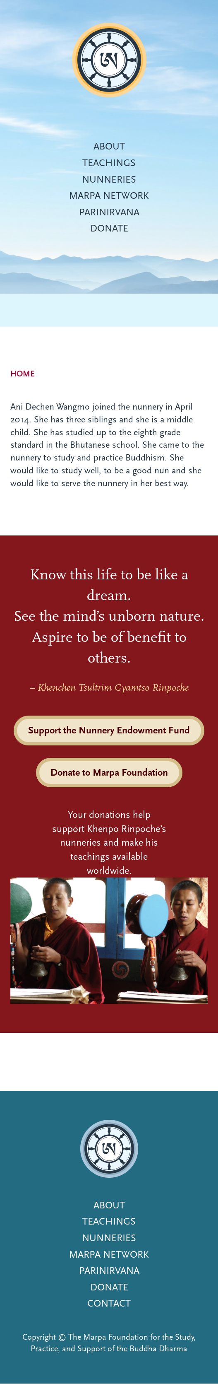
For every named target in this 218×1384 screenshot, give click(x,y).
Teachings (109, 163)
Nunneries (109, 179)
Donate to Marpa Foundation (109, 772)
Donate (109, 228)
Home (22, 374)
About (109, 146)
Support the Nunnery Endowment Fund (109, 730)
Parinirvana (109, 212)
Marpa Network (109, 195)
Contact (109, 1303)
